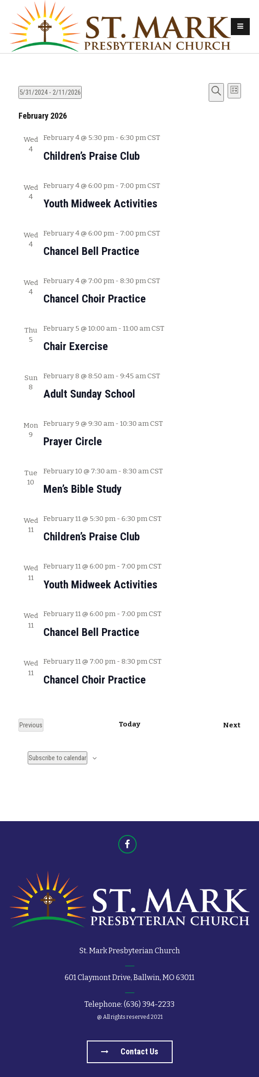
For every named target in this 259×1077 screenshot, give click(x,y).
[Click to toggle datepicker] (50, 92)
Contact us (129, 1051)
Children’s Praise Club (91, 156)
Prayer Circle (72, 441)
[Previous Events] (30, 725)
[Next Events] (232, 725)
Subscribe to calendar (57, 758)
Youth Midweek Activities (100, 203)
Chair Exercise (75, 346)
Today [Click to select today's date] (129, 724)
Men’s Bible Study (82, 489)
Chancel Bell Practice (91, 251)
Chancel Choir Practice (94, 298)
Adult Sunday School (89, 393)
